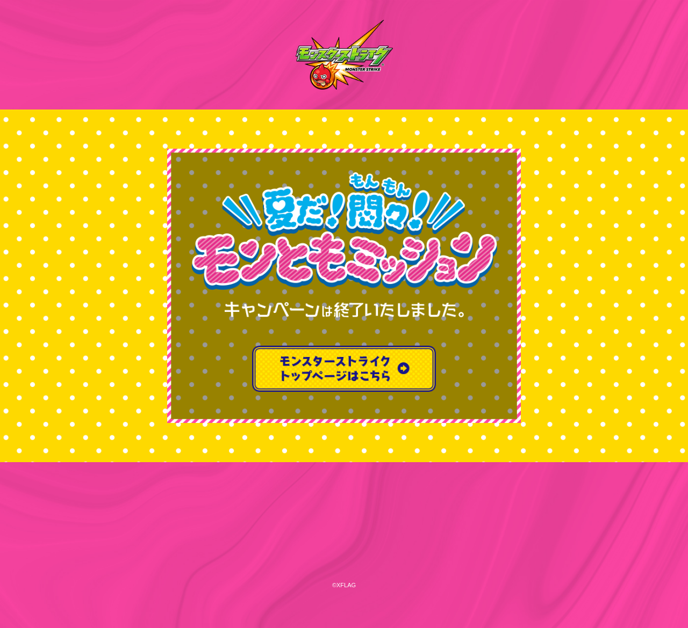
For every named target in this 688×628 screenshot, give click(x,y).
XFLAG (344, 528)
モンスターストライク (344, 55)
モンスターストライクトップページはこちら (344, 369)
